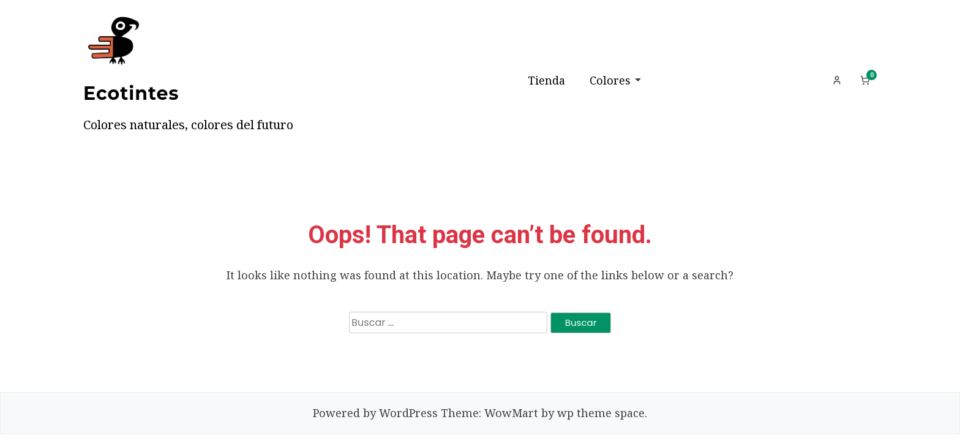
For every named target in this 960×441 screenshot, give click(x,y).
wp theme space (601, 412)
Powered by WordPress (375, 412)
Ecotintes (131, 93)
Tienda (546, 80)
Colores (610, 80)
